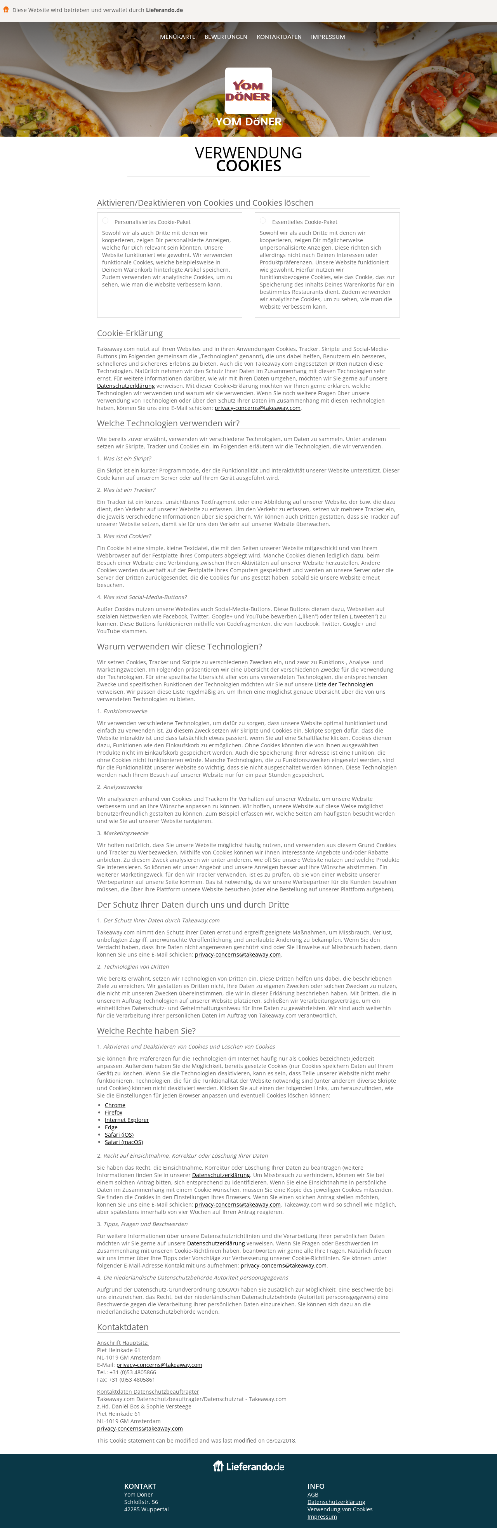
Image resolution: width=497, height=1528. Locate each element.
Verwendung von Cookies (340, 1509)
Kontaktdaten (279, 37)
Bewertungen (226, 37)
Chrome (115, 1105)
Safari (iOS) (119, 1134)
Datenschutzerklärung (126, 385)
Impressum (328, 37)
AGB (313, 1494)
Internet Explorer (127, 1119)
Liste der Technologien (344, 684)
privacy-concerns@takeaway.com (258, 408)
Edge (111, 1127)
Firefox (113, 1112)
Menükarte (177, 37)
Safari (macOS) (124, 1142)
